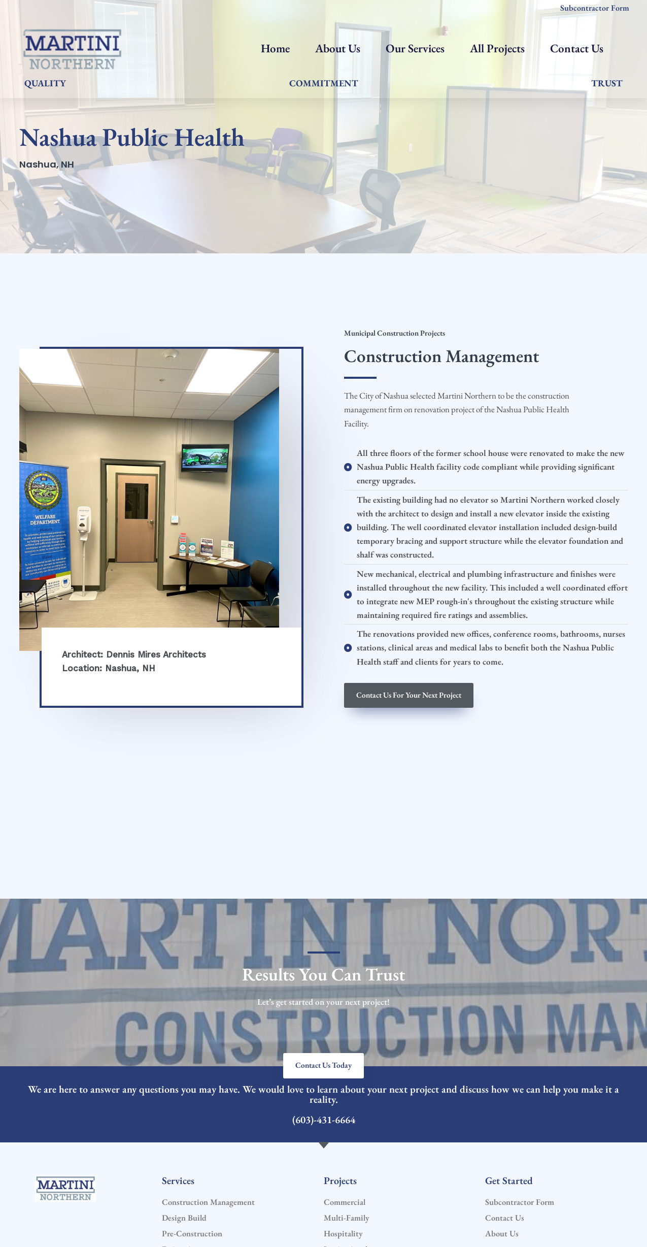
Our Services (415, 48)
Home (275, 48)
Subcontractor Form (594, 8)
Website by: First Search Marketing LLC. (397, 1226)
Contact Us (576, 48)
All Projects (497, 48)
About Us (337, 48)
